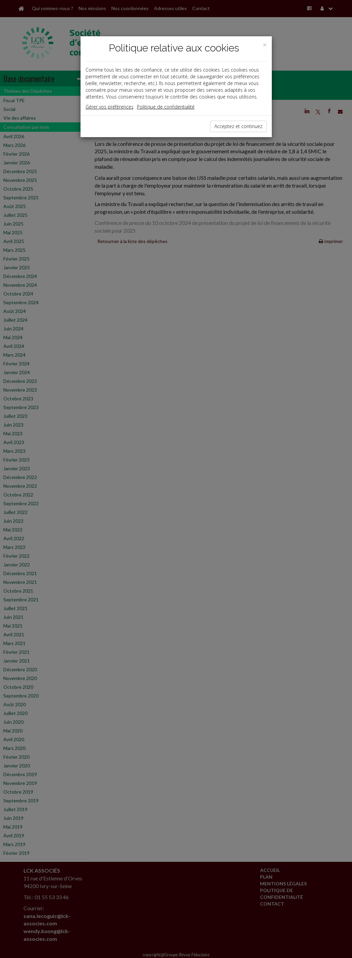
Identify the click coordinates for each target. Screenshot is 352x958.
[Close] (265, 44)
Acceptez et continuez (238, 126)
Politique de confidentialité (166, 107)
